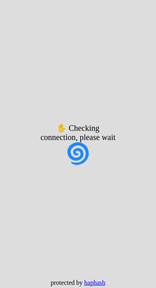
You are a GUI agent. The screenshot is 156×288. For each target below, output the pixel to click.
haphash (94, 282)
